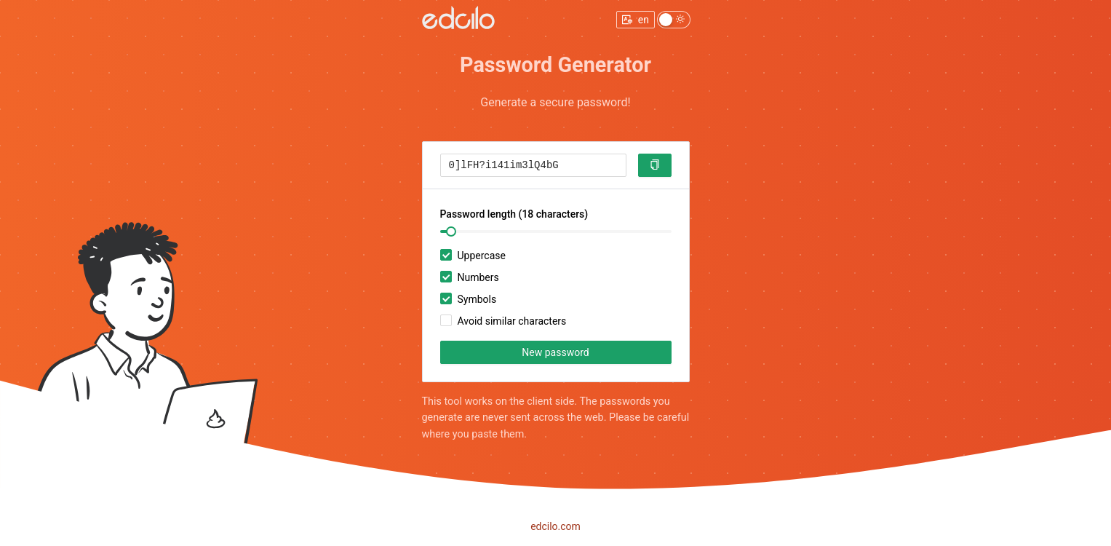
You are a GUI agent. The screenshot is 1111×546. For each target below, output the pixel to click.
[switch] (674, 20)
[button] (655, 165)
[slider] (451, 231)
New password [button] (555, 352)
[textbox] (533, 165)
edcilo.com (555, 526)
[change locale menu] (635, 19)
